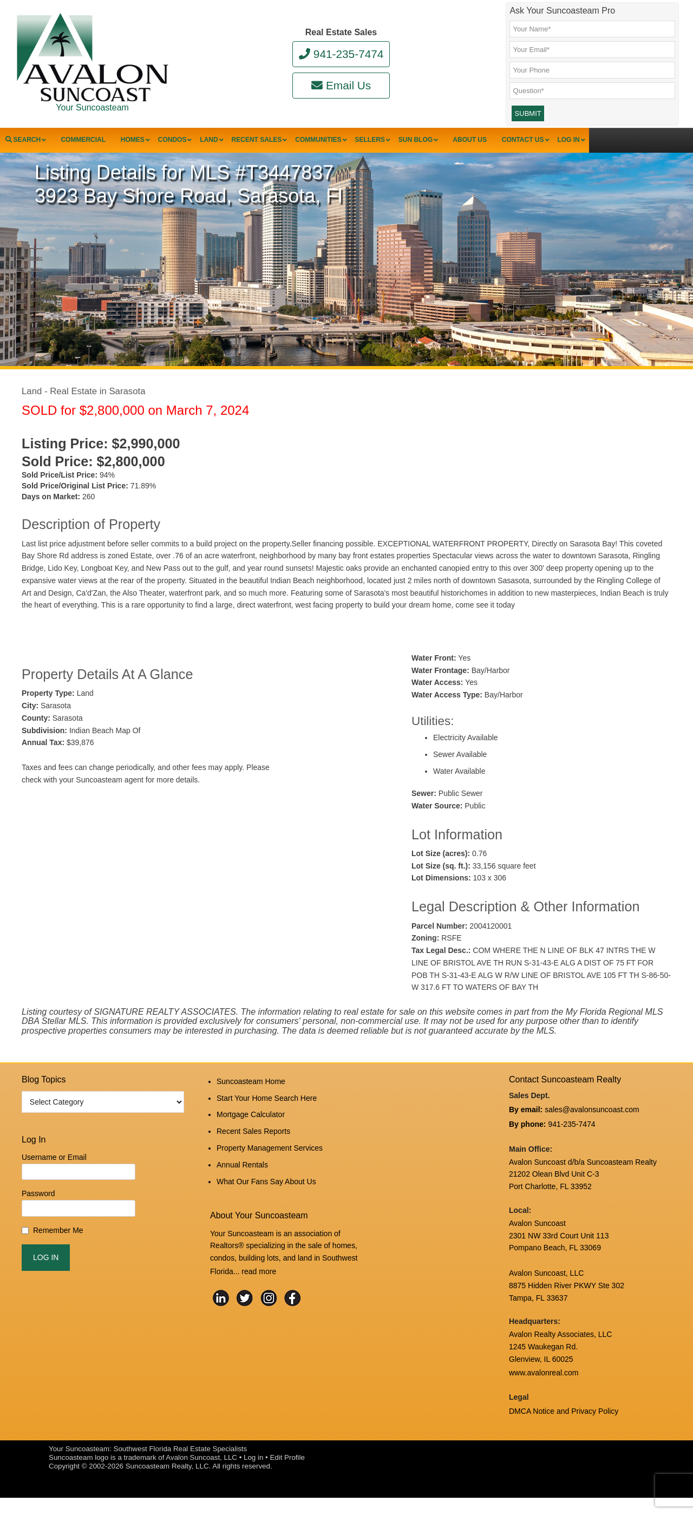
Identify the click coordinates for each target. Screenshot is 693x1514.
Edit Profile (287, 1474)
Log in (253, 1474)
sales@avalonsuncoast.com (592, 1133)
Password (38, 1218)
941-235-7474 (341, 54)
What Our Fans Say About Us (266, 1191)
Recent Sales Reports (253, 1148)
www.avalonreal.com (543, 1391)
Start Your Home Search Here (267, 1119)
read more (258, 1279)
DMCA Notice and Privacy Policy (563, 1428)
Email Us (341, 85)
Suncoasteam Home (251, 1105)
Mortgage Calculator (251, 1134)
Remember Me (58, 1254)
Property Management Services (270, 1163)
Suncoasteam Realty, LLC (167, 1482)
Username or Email (54, 1181)
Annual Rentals (242, 1177)
